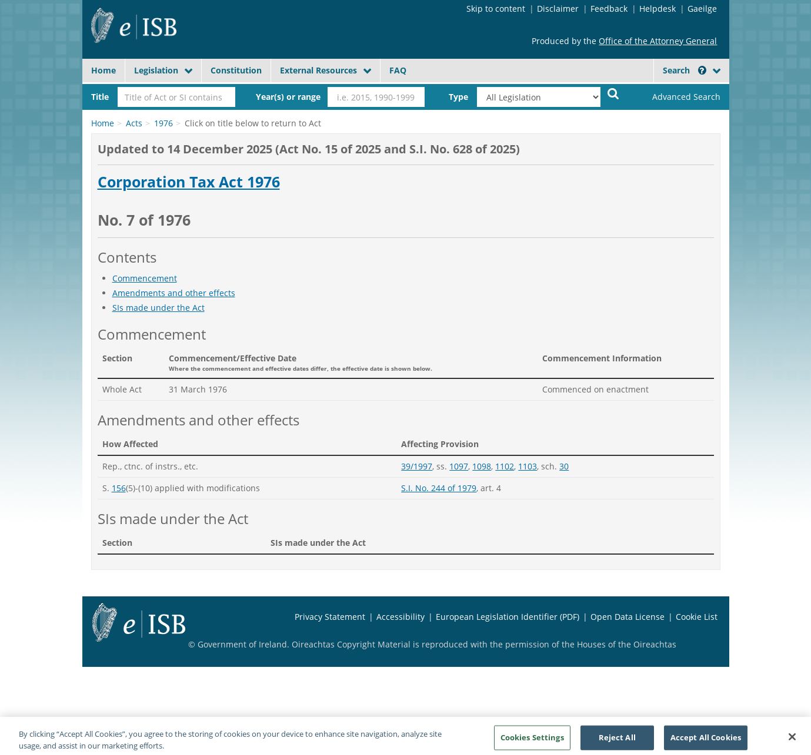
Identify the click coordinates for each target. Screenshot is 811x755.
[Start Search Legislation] (613, 93)
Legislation (156, 70)
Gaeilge (702, 8)
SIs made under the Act (158, 307)
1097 (458, 466)
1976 (163, 123)
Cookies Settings (532, 741)
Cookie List (696, 616)
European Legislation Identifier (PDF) (507, 616)
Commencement (144, 278)
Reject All (617, 741)
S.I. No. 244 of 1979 (438, 488)
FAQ (397, 70)
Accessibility (400, 616)
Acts (134, 123)
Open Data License (627, 616)
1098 (481, 466)
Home (103, 70)
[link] (676, 97)
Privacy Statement (330, 616)
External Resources (318, 70)
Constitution (236, 70)
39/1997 (416, 466)
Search (684, 70)
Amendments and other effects (173, 292)
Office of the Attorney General (658, 40)
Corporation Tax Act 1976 (189, 182)
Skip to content (495, 8)
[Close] (792, 741)
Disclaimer (558, 8)
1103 (527, 466)
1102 (504, 466)
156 (119, 488)
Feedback (609, 8)
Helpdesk (657, 8)
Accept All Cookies (705, 741)
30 (564, 466)
